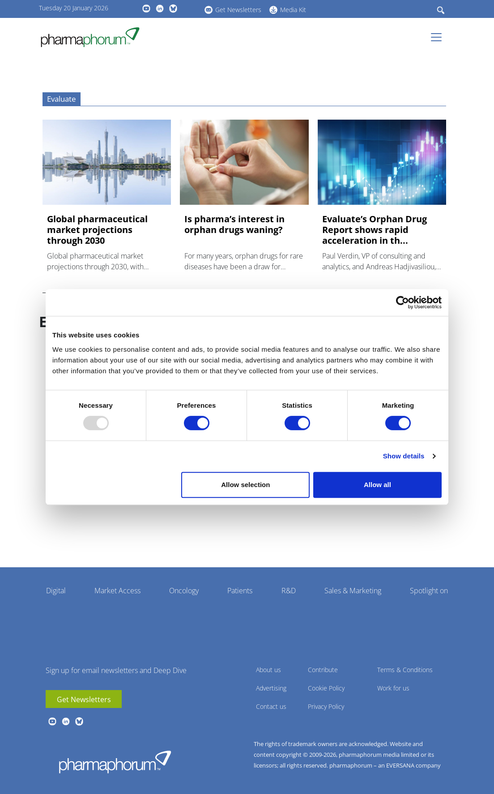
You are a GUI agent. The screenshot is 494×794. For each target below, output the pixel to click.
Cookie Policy (326, 688)
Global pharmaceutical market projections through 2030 (97, 230)
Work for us (393, 688)
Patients (239, 591)
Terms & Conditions (405, 669)
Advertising (271, 688)
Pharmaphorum (115, 762)
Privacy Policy (326, 706)
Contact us (271, 706)
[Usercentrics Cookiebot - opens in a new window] (402, 302)
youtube (146, 8)
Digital (56, 591)
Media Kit (293, 9)
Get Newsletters (238, 9)
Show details (404, 456)
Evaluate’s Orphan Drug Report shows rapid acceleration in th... (374, 230)
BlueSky (173, 8)
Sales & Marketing (352, 591)
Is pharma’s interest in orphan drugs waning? (234, 224)
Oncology (184, 591)
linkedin (159, 8)
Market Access (117, 591)
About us (268, 669)
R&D (288, 591)
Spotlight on (429, 591)
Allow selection (245, 484)
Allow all (377, 484)
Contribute (323, 669)
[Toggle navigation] (439, 37)
